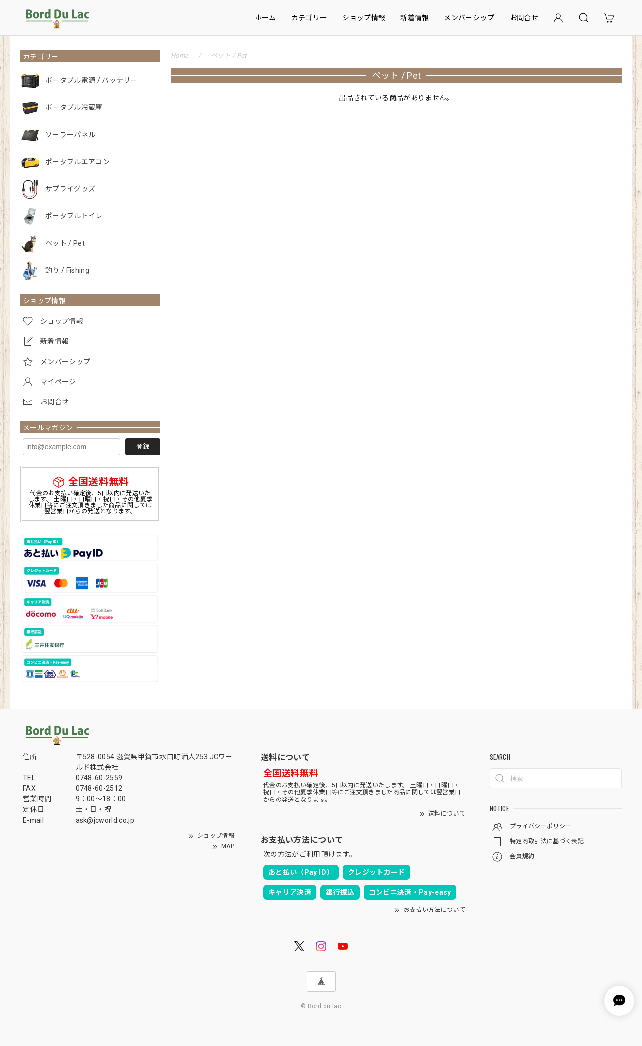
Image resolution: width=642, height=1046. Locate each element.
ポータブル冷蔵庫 (74, 107)
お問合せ (524, 18)
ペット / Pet (65, 243)
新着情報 (414, 18)
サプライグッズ (70, 189)
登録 (142, 446)
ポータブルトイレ (74, 216)
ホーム (265, 18)
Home (179, 55)
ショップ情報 (363, 18)
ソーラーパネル (70, 135)
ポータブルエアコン (77, 162)
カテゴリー (309, 18)
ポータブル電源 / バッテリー (91, 80)
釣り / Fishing (67, 270)
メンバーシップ (469, 18)
